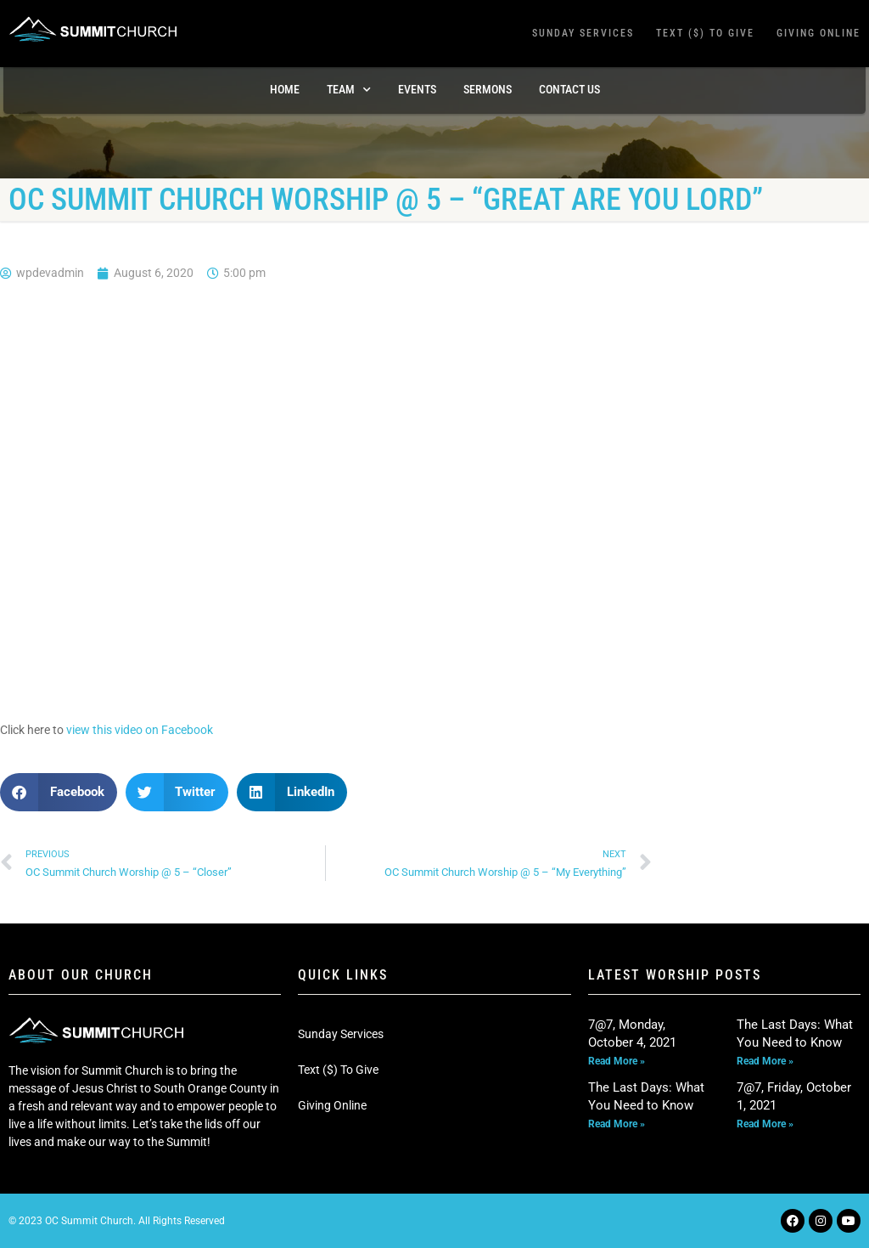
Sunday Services (583, 33)
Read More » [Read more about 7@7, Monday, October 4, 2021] (616, 1061)
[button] (58, 792)
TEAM (349, 90)
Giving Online (818, 33)
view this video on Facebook (139, 730)
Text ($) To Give (705, 33)
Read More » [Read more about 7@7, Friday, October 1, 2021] (765, 1124)
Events (417, 89)
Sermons (487, 89)
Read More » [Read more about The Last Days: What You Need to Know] (765, 1061)
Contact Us (569, 89)
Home (285, 89)
